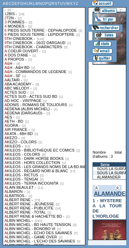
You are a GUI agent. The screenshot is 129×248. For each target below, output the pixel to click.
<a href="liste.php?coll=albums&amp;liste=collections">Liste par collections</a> (44, 122)
